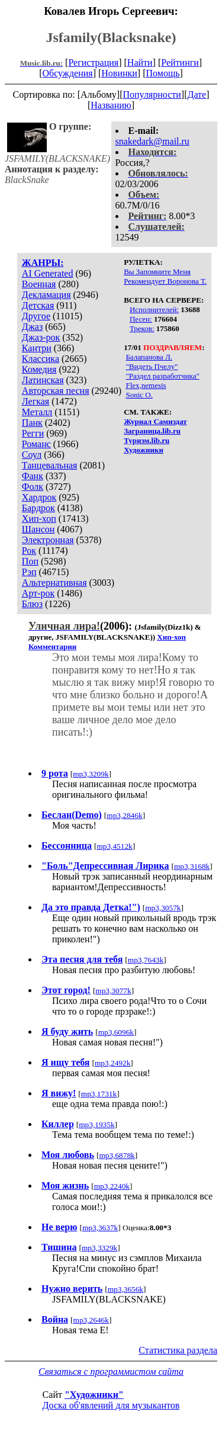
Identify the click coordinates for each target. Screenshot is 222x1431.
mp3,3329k (99, 1247)
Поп (30, 561)
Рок (29, 551)
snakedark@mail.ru (152, 141)
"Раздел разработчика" (162, 375)
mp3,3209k (90, 773)
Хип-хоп (39, 519)
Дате (197, 94)
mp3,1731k (99, 1093)
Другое (36, 316)
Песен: (141, 319)
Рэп (29, 572)
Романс (36, 444)
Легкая (35, 401)
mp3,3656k (125, 1289)
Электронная (48, 540)
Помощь (163, 73)
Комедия (39, 369)
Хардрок (39, 497)
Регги (33, 433)
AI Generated (47, 273)
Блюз (32, 604)
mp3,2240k (112, 1186)
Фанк (32, 476)
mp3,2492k (112, 1062)
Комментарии (52, 646)
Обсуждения (67, 73)
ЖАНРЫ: (43, 263)
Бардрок (38, 508)
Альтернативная (54, 582)
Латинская (43, 380)
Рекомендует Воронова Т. (165, 281)
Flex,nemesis (146, 385)
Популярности (152, 94)
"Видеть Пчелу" (152, 366)
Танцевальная (50, 465)
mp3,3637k (100, 1227)
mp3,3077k (113, 990)
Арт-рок (38, 593)
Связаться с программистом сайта (111, 1371)
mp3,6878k (116, 1155)
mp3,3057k (163, 907)
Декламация (46, 295)
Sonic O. (139, 394)
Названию (111, 105)
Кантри (37, 348)
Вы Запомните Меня (157, 271)
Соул (31, 455)
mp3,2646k (91, 1320)
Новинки (119, 73)
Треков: (142, 328)
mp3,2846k (124, 815)
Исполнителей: (154, 309)
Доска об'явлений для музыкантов (111, 1405)
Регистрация (93, 62)
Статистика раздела (178, 1350)
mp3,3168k (192, 866)
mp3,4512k (114, 846)
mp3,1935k (96, 1124)
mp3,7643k (145, 959)
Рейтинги (180, 62)
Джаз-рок (41, 337)
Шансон (38, 529)
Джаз (32, 327)
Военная (39, 284)
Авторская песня (55, 391)
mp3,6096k (116, 1032)
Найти (140, 62)
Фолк (32, 487)
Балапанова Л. (149, 356)
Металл (37, 412)
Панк (32, 423)
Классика (40, 359)
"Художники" (94, 1395)
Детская (38, 305)
